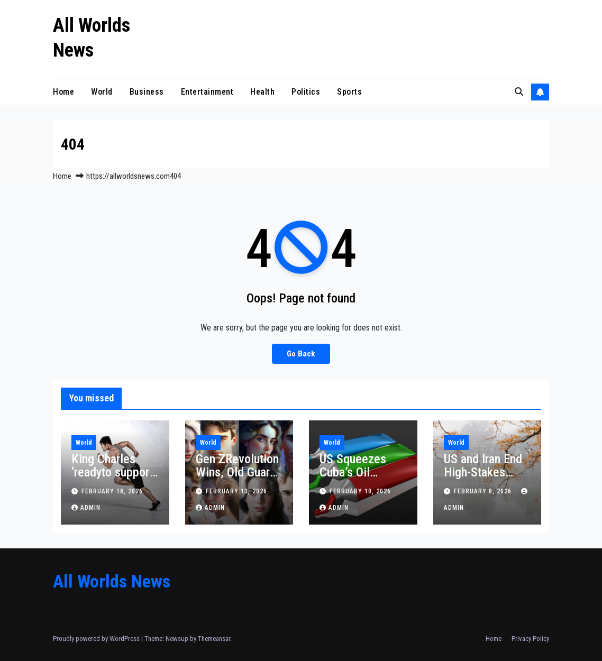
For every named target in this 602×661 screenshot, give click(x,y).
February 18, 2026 (112, 491)
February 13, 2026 (236, 491)
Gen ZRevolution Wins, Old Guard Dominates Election (237, 479)
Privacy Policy (530, 638)
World (102, 92)
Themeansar (214, 638)
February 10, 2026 (360, 491)
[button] (519, 92)
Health (262, 92)
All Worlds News (111, 581)
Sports (349, 92)
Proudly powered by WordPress (97, 638)
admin (86, 507)
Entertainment (207, 92)
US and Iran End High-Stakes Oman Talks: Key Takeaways (485, 479)
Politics (305, 92)
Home (63, 92)
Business (147, 92)
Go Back (301, 354)
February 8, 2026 (484, 491)
